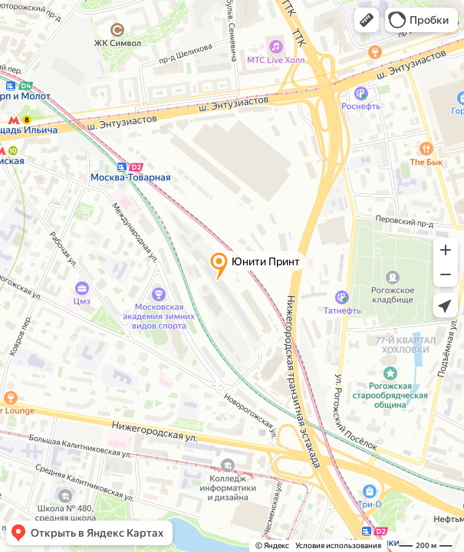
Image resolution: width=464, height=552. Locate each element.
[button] (366, 20)
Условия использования (338, 545)
